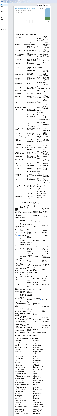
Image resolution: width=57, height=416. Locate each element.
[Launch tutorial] (40, 8)
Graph (2, 11)
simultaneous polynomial (36, 299)
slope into (18, 235)
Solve (2, 4)
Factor (23, 8)
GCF (1, 13)
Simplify (2, 6)
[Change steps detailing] (43, 8)
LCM (34, 8)
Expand (26, 8)
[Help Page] (42, 8)
